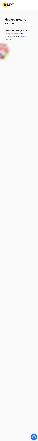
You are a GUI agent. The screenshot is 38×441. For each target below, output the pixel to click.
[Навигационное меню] (34, 5)
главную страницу (12, 34)
